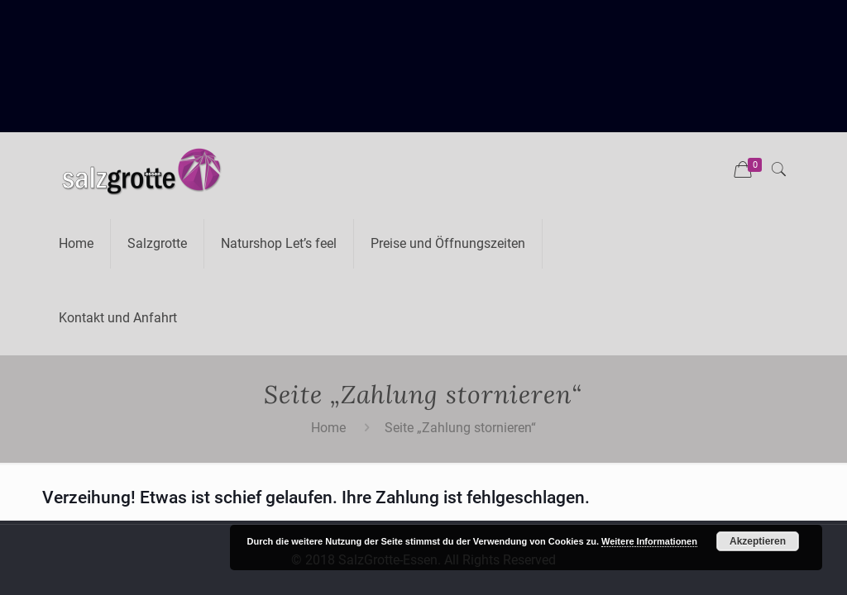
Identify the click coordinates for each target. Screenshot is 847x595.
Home (328, 428)
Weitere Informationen (649, 541)
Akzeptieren (758, 541)
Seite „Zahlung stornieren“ (460, 428)
